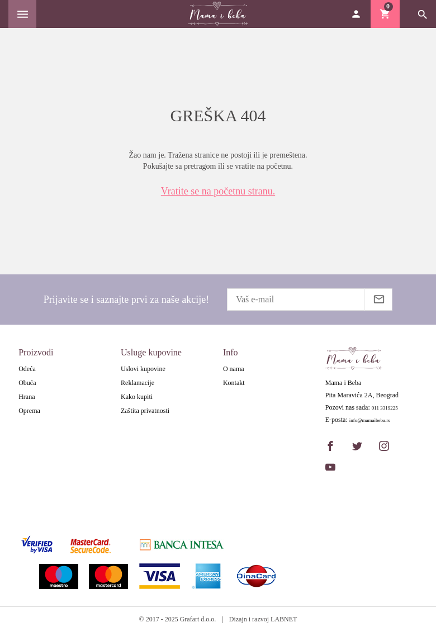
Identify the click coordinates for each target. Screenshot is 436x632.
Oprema (29, 411)
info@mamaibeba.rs (369, 420)
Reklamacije (137, 383)
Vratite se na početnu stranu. (218, 191)
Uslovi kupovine (143, 369)
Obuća (27, 383)
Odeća (27, 369)
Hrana (26, 397)
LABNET (284, 619)
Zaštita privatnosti (145, 411)
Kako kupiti (137, 397)
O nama (233, 369)
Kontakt (234, 383)
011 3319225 (385, 408)
